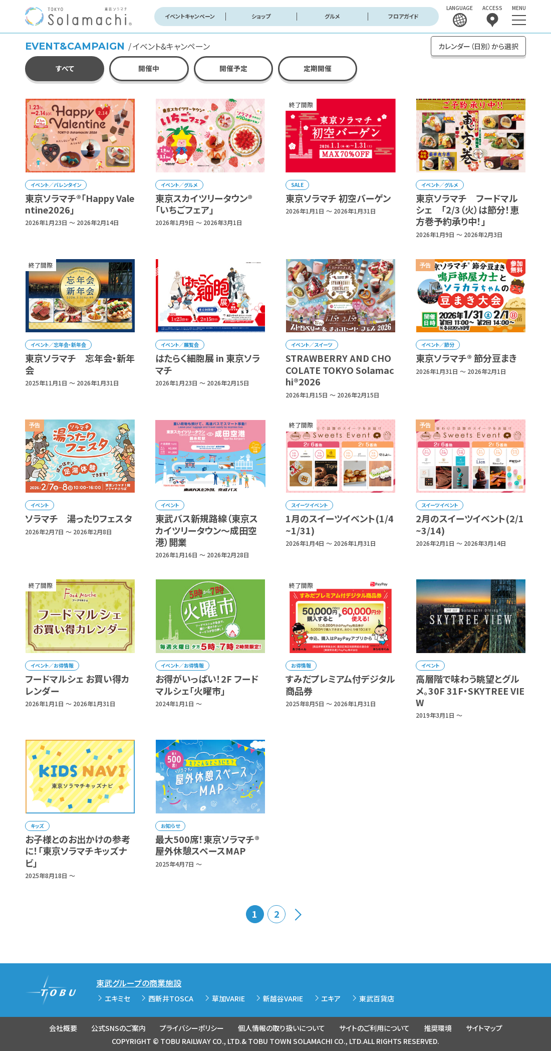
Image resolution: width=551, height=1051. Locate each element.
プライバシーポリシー (192, 1028)
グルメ (332, 16)
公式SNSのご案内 (118, 1028)
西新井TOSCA (170, 998)
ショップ (260, 16)
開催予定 (233, 68)
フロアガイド (403, 16)
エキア (331, 998)
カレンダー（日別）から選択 (478, 46)
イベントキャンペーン (190, 16)
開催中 (148, 68)
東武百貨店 (376, 998)
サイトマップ (484, 1028)
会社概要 (63, 1028)
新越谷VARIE (283, 998)
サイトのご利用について (374, 1028)
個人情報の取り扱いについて (281, 1028)
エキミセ (117, 998)
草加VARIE (228, 998)
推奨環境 (438, 1028)
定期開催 (318, 68)
